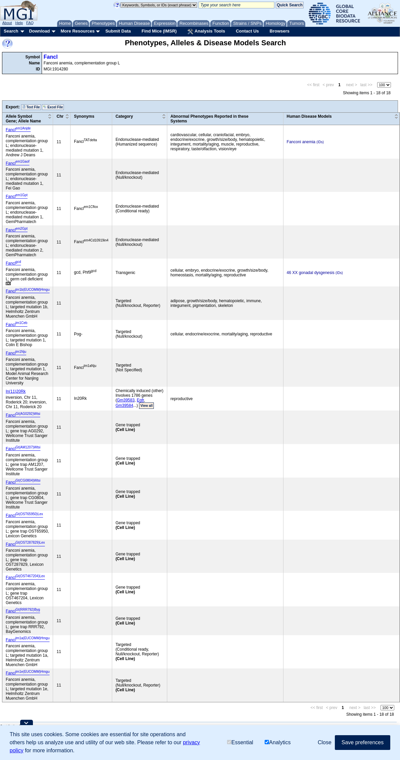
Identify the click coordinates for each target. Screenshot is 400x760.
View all (146, 406)
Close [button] (324, 742)
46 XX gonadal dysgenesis (311, 272)
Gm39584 (124, 405)
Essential (240, 742)
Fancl (51, 57)
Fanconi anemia (301, 142)
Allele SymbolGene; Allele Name (23, 118)
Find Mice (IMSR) (159, 31)
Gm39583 (126, 400)
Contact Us (247, 31)
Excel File (53, 107)
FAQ (30, 23)
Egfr (140, 400)
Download (39, 31)
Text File (31, 107)
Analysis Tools (206, 32)
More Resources (77, 31)
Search (11, 31)
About (7, 23)
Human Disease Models (309, 116)
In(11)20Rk (16, 391)
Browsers (280, 31)
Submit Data (118, 31)
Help (19, 23)
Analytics (278, 742)
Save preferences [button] (363, 742)
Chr (59, 116)
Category (124, 116)
